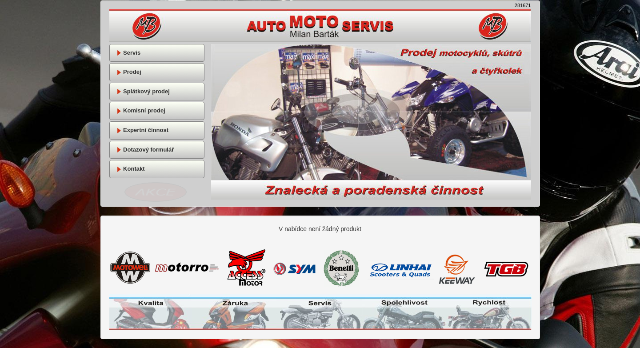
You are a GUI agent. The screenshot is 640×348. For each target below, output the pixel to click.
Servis (128, 52)
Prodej (128, 71)
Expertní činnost (142, 130)
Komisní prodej (140, 110)
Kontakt (130, 168)
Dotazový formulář (145, 149)
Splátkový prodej (143, 91)
